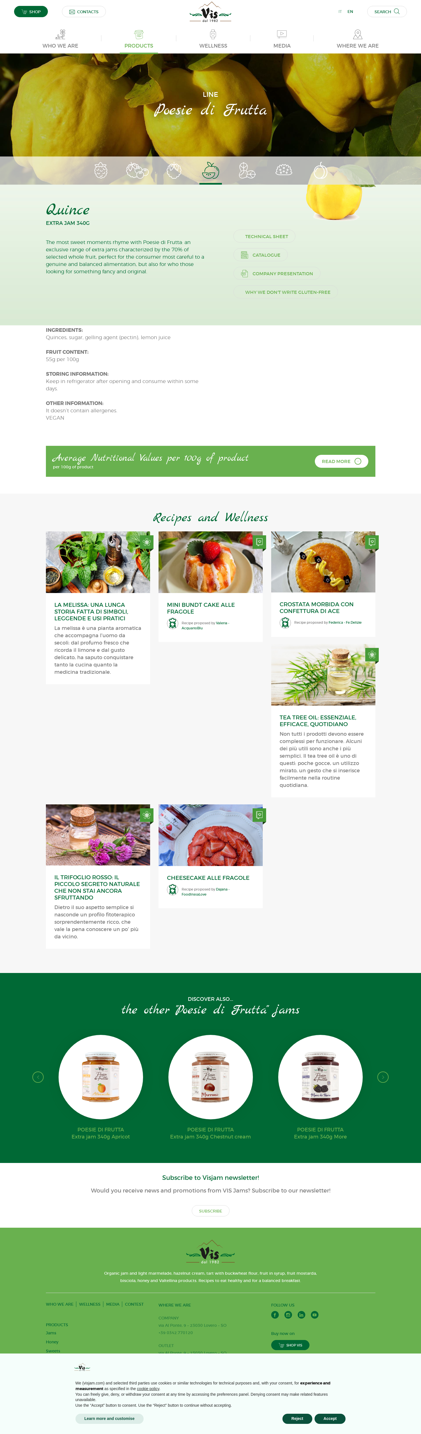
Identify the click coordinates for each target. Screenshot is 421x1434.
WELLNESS (90, 1332)
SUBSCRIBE (210, 1239)
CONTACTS (84, 11)
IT (340, 11)
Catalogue (267, 414)
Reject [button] (297, 1418)
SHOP (31, 11)
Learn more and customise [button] (109, 1418)
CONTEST (134, 1332)
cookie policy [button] (148, 1388)
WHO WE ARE (59, 1332)
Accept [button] (330, 1418)
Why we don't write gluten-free (294, 451)
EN (350, 11)
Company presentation (284, 432)
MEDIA (112, 1332)
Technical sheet (273, 395)
